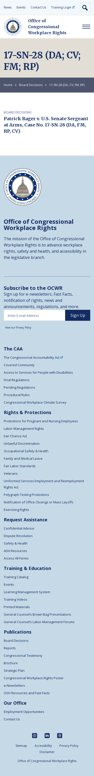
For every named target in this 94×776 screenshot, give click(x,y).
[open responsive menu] (86, 27)
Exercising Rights (16, 509)
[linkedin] (47, 735)
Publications (17, 632)
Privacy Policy (68, 746)
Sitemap (21, 746)
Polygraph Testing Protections (26, 494)
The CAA (13, 349)
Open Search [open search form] (85, 7)
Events (21, 7)
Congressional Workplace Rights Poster (34, 678)
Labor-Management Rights (24, 428)
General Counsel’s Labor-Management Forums (39, 622)
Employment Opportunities (24, 711)
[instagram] (34, 735)
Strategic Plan (14, 670)
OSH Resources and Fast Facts (27, 693)
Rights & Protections (27, 412)
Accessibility (43, 746)
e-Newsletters (14, 685)
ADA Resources (15, 551)
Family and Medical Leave (23, 458)
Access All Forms (16, 558)
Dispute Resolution (18, 536)
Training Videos (15, 599)
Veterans (11, 473)
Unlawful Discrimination (22, 443)
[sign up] (77, 315)
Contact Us (38, 7)
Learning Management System (27, 592)
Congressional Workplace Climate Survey (35, 402)
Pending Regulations (19, 387)
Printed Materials (17, 607)
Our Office (15, 703)
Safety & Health (16, 543)
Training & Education (27, 568)
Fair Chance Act (15, 436)
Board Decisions (31, 85)
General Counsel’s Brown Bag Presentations (37, 614)
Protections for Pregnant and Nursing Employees (41, 421)
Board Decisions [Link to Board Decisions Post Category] (18, 112)
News (8, 7)
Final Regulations (17, 380)
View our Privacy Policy (18, 327)
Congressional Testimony (23, 655)
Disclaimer (47, 752)
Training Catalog (16, 577)
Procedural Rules (17, 395)
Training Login (63, 7)
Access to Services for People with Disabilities (38, 372)
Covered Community (19, 365)
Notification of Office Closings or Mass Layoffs (38, 502)
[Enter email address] (34, 315)
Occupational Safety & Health (26, 451)
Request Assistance (25, 520)
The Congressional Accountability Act (33, 357)
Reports (10, 648)
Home (8, 85)
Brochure (11, 663)
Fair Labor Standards (20, 466)
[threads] (59, 735)
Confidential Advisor (19, 528)
